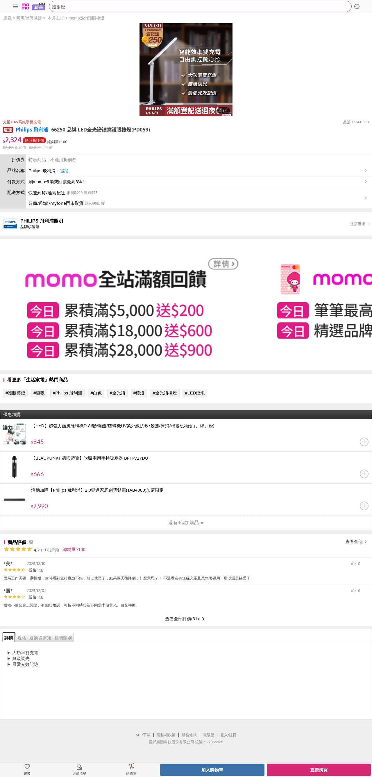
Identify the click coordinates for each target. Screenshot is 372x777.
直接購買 (319, 769)
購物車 (131, 773)
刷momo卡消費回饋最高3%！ (57, 181)
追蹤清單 (79, 773)
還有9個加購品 (186, 522)
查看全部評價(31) (186, 619)
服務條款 (189, 735)
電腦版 (208, 735)
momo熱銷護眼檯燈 (86, 18)
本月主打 (56, 18)
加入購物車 (212, 769)
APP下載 (143, 735)
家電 (7, 18)
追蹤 (64, 170)
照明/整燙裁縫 (29, 18)
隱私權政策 (166, 735)
